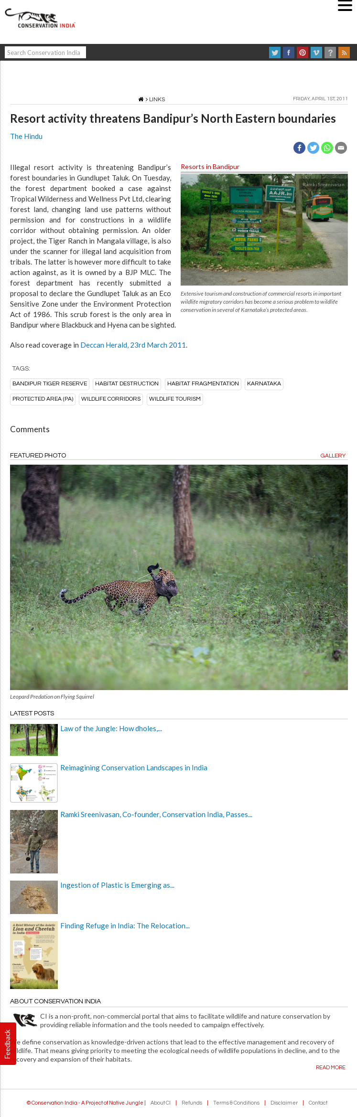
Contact (318, 1103)
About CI (161, 1103)
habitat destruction (127, 384)
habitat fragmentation (203, 384)
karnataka (264, 384)
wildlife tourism (175, 399)
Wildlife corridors (111, 399)
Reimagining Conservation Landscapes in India (133, 767)
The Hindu (26, 136)
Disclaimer (284, 1103)
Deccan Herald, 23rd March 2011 (133, 344)
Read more (331, 1067)
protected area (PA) (42, 399)
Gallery (333, 456)
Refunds (192, 1103)
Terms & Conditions (236, 1103)
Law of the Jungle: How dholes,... (111, 728)
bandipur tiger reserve (49, 384)
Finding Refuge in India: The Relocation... (125, 925)
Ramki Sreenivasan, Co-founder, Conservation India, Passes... (156, 814)
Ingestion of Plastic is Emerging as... (117, 885)
